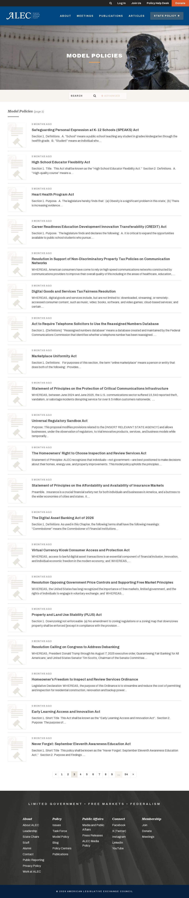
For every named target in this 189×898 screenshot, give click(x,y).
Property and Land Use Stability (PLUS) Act (67, 615)
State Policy (167, 16)
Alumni (27, 848)
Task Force (59, 831)
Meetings (85, 16)
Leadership (30, 831)
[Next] (133, 774)
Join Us (136, 3)
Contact (28, 854)
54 (126, 774)
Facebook (119, 825)
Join (144, 825)
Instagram (119, 836)
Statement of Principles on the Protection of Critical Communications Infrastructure (100, 388)
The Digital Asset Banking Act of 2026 (63, 518)
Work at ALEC (32, 871)
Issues (56, 825)
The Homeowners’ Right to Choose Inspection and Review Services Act (89, 453)
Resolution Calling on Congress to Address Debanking (75, 647)
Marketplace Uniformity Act (54, 356)
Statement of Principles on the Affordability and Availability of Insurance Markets (98, 485)
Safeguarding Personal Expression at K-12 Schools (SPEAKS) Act (85, 130)
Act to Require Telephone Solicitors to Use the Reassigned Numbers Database (95, 324)
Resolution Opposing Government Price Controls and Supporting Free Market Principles (102, 582)
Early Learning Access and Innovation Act (66, 711)
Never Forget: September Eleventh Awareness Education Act (81, 744)
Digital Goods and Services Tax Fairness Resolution (74, 291)
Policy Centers (61, 848)
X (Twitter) (119, 831)
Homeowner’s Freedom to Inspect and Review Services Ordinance (85, 679)
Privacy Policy (32, 865)
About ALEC (31, 825)
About (65, 16)
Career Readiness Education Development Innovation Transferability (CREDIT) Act (99, 227)
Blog (55, 842)
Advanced (133, 96)
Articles (137, 16)
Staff (26, 842)
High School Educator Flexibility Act (61, 162)
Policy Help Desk (158, 3)
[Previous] (56, 774)
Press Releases (92, 835)
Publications (111, 16)
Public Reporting (33, 860)
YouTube (118, 848)
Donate (180, 3)
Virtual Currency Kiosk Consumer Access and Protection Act (81, 550)
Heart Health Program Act (53, 194)
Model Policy (60, 836)
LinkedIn (117, 842)
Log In (121, 3)
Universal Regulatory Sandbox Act (59, 421)
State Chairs (31, 836)
